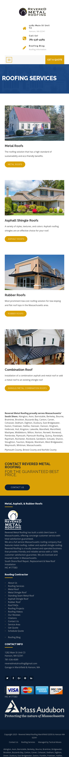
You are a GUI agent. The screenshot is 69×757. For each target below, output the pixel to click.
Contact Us (17, 487)
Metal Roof (13, 589)
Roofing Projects (16, 608)
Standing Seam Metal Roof (21, 595)
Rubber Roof (14, 602)
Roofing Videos (15, 611)
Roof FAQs (13, 605)
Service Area (14, 624)
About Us (12, 582)
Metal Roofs (15, 164)
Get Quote (13, 627)
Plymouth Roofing (35, 435)
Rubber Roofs (15, 314)
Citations (12, 618)
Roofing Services (16, 586)
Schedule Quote (16, 630)
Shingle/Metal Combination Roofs (27, 388)
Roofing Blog (14, 637)
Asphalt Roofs (16, 239)
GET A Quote (54, 59)
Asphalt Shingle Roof (18, 598)
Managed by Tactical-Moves (49, 742)
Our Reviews (14, 614)
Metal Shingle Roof (17, 592)
